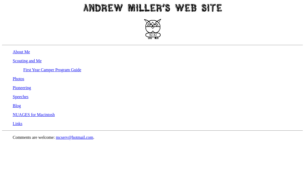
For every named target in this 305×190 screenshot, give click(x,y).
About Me (21, 52)
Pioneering (22, 88)
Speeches (21, 96)
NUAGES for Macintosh (34, 114)
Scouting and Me (27, 61)
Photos (18, 79)
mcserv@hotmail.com (74, 137)
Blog (17, 105)
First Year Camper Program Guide (52, 70)
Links (17, 123)
